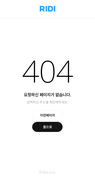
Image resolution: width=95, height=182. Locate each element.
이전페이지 (47, 115)
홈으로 (47, 127)
